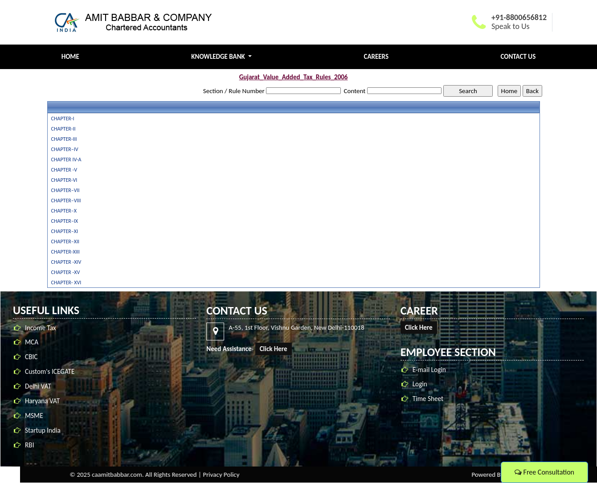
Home (70, 57)
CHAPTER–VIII (66, 200)
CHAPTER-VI (64, 180)
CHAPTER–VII (65, 190)
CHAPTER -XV (65, 272)
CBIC (31, 359)
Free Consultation (544, 472)
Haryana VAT (42, 403)
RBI (29, 447)
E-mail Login (432, 369)
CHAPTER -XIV (66, 262)
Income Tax (40, 330)
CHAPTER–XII (65, 241)
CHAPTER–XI (64, 231)
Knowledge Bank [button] (218, 57)
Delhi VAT (38, 389)
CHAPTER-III (64, 139)
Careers (376, 57)
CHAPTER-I (62, 118)
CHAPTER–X (64, 211)
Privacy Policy (421, 475)
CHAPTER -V (64, 170)
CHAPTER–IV (64, 149)
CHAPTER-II (63, 129)
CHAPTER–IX (64, 221)
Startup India (43, 433)
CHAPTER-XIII (65, 252)
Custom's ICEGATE (49, 374)
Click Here (276, 349)
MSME (34, 418)
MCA (31, 344)
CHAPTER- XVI (66, 282)
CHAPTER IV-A (66, 159)
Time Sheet (430, 398)
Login (422, 384)
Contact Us (518, 57)
